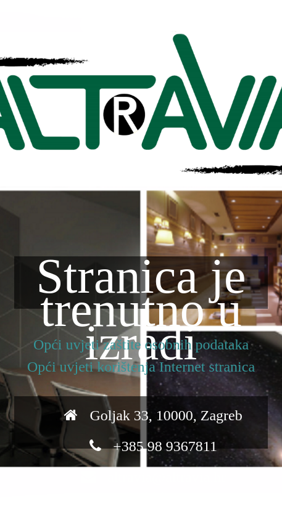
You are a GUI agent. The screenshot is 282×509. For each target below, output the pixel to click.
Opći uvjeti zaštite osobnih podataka (141, 344)
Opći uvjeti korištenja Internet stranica (141, 367)
